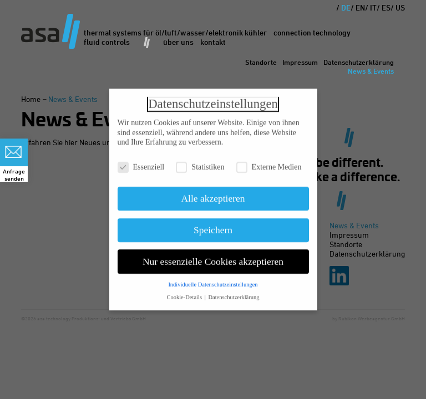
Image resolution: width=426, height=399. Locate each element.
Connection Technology (312, 32)
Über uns (178, 42)
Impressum (300, 62)
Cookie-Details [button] (184, 294)
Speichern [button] (213, 226)
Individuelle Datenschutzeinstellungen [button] (212, 282)
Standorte (261, 62)
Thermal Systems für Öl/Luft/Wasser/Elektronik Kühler (175, 32)
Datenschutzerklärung (358, 62)
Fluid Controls (107, 42)
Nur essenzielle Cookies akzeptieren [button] (213, 258)
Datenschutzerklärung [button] (233, 294)
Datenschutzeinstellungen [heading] (213, 101)
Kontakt (213, 42)
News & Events (371, 70)
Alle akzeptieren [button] (213, 195)
